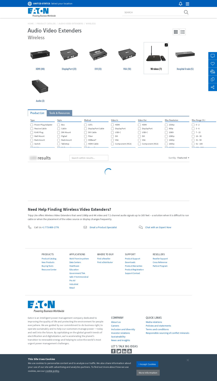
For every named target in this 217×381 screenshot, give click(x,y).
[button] (187, 4)
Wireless (90, 23)
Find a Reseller (103, 258)
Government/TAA (77, 273)
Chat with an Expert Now (158, 227)
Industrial (73, 284)
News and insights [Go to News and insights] (120, 340)
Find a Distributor (105, 262)
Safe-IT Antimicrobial (78, 277)
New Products (48, 262)
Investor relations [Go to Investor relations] (120, 333)
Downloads (130, 262)
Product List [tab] (37, 113)
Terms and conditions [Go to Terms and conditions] (157, 329)
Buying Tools (47, 266)
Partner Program (160, 266)
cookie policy (52, 370)
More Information (148, 372)
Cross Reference (160, 262)
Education (74, 269)
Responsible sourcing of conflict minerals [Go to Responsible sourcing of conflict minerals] (167, 333)
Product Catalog (46, 23)
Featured (183, 157)
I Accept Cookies (147, 364)
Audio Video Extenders (71, 23)
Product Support (132, 258)
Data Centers (75, 262)
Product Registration (134, 269)
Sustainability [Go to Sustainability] (118, 336)
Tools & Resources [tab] (59, 113)
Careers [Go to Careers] (115, 325)
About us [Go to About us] (116, 322)
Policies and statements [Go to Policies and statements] (158, 325)
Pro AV (72, 280)
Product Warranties (133, 266)
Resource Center (49, 269)
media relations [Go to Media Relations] (154, 322)
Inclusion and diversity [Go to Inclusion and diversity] (123, 329)
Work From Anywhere (79, 258)
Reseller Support (160, 258)
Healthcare (74, 266)
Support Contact (132, 273)
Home (31, 23)
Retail (72, 287)
